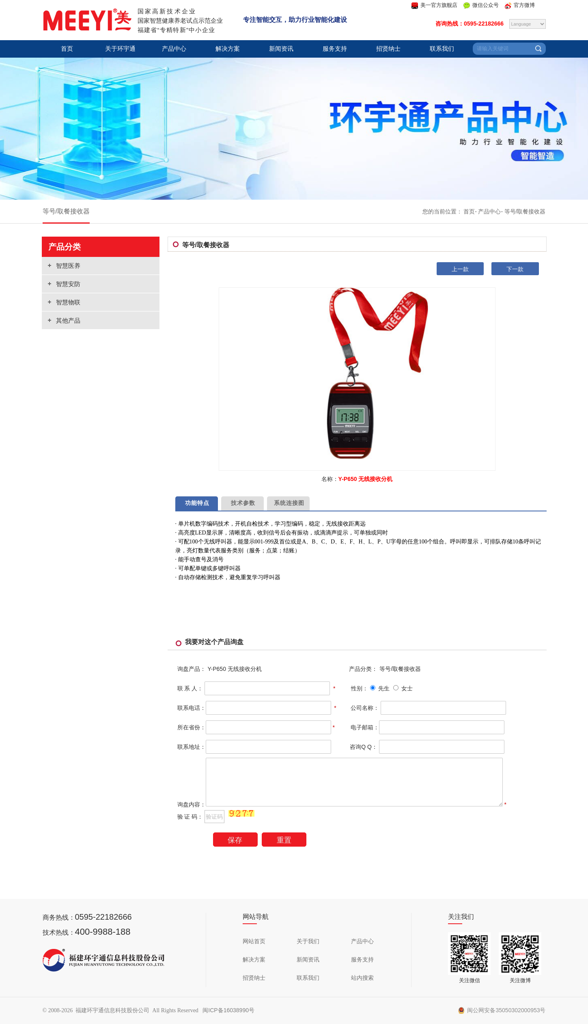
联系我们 (442, 48)
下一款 (514, 269)
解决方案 (227, 48)
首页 (67, 48)
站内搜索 (362, 977)
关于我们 (308, 941)
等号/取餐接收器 (66, 211)
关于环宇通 (120, 48)
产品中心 (174, 48)
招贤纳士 (388, 48)
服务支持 (335, 48)
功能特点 (196, 503)
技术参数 (242, 503)
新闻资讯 (281, 48)
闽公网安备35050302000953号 (502, 1010)
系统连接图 (288, 503)
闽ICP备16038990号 (228, 1010)
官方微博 (524, 5)
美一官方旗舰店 (438, 5)
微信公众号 (485, 5)
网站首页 (254, 941)
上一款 (460, 269)
